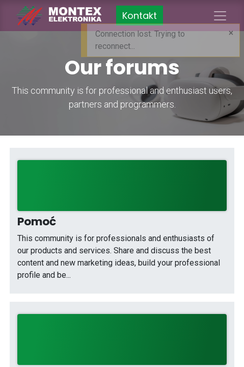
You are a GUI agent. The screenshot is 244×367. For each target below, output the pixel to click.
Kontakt (139, 15)
